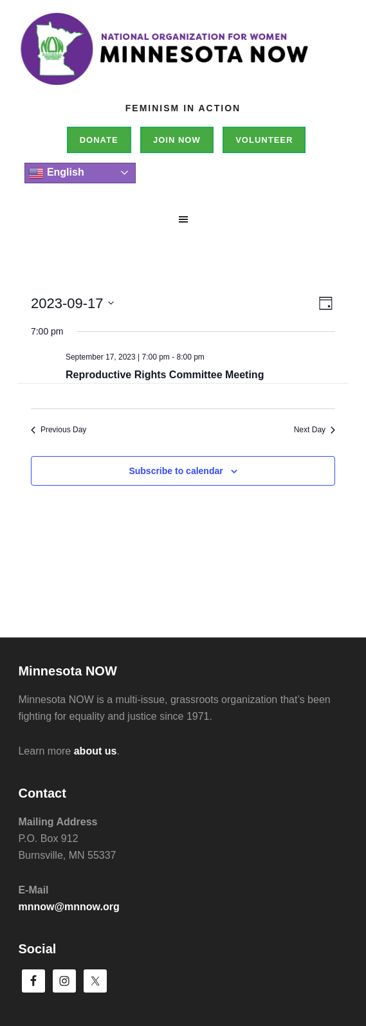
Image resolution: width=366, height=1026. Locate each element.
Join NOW (177, 140)
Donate (99, 140)
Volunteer (264, 140)
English (56, 173)
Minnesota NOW (182, 58)
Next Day (314, 429)
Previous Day (58, 429)
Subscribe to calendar (176, 471)
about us (95, 751)
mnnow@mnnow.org (68, 906)
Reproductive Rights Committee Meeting (165, 374)
